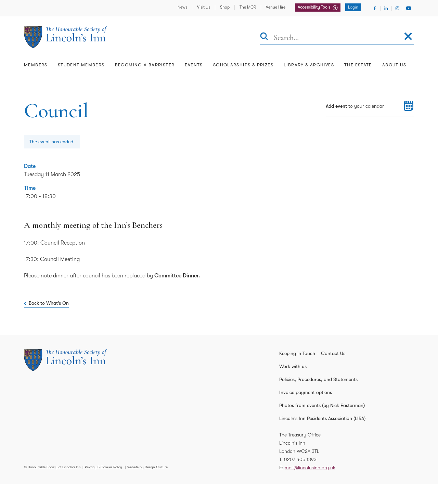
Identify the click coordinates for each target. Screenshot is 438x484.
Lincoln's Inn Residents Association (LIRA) (322, 418)
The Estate (358, 64)
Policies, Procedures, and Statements (318, 379)
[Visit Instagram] (397, 8)
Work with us (293, 366)
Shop (225, 7)
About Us (394, 64)
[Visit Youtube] (408, 8)
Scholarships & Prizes (243, 64)
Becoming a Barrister (145, 64)
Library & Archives (309, 64)
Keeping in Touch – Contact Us (312, 353)
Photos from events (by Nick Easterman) (322, 405)
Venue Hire (275, 7)
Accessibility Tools (314, 7)
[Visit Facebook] (374, 8)
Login (353, 7)
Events (194, 64)
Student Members (81, 64)
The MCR (248, 7)
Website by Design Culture (147, 467)
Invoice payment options (305, 392)
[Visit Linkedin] (386, 8)
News (182, 7)
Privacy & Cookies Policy (103, 467)
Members (36, 64)
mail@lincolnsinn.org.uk (310, 467)
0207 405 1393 (300, 459)
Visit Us (203, 7)
